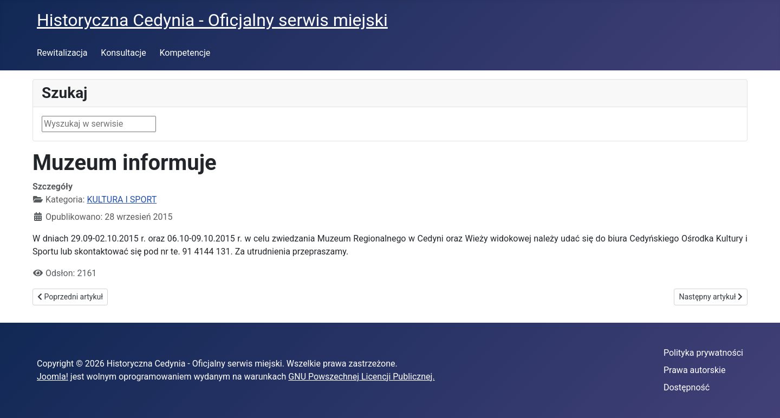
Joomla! (52, 376)
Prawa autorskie (695, 370)
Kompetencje (185, 53)
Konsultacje (123, 53)
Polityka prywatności (703, 353)
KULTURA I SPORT (122, 199)
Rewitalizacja (62, 53)
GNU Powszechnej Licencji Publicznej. (361, 376)
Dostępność (687, 387)
